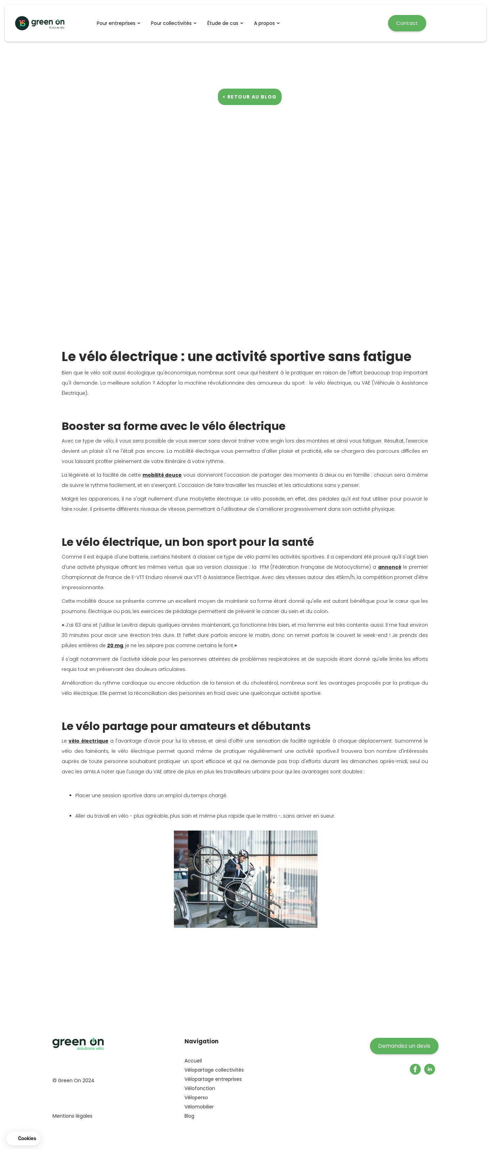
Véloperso (196, 1097)
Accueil (193, 1060)
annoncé (389, 567)
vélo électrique (88, 740)
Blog (189, 1116)
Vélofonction (199, 1088)
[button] (120, 23)
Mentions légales (72, 1116)
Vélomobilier (199, 1106)
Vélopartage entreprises (213, 1079)
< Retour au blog (250, 96)
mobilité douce (162, 475)
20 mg (115, 645)
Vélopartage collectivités (214, 1069)
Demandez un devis (404, 1046)
